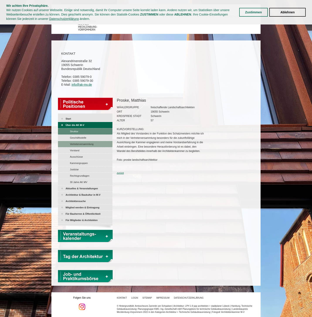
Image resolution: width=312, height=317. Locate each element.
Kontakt (122, 298)
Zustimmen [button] (253, 12)
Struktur (74, 131)
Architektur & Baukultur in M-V (83, 194)
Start (68, 118)
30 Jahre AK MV (78, 182)
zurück (120, 173)
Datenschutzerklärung (64, 19)
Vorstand (74, 150)
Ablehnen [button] (287, 12)
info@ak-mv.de (81, 84)
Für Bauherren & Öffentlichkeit (83, 213)
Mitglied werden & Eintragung (82, 207)
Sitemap (147, 298)
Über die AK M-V (75, 125)
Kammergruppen (79, 163)
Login (134, 298)
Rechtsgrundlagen (79, 175)
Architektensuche (76, 201)
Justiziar (74, 169)
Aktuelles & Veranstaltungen (82, 188)
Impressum (163, 298)
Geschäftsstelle (78, 137)
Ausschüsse (76, 156)
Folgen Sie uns (82, 303)
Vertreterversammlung (81, 144)
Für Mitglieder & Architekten (82, 220)
